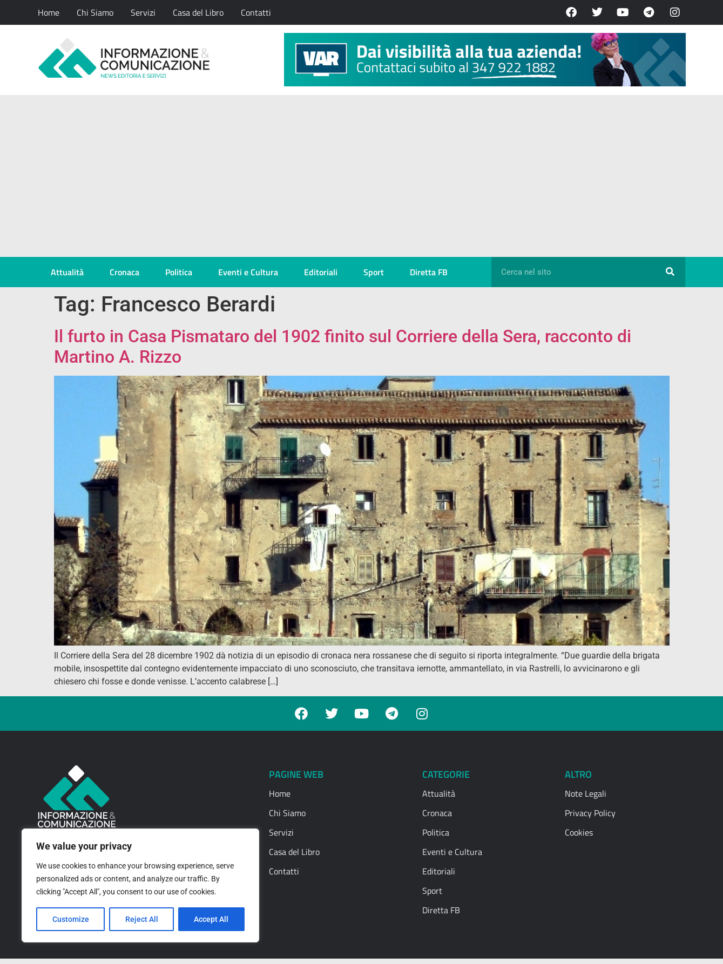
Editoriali (320, 272)
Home (48, 12)
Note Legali (585, 793)
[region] (140, 885)
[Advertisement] (361, 176)
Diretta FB (429, 272)
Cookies (579, 832)
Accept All (211, 919)
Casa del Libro (198, 12)
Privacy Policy (590, 812)
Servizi (143, 12)
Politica (178, 272)
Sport (373, 272)
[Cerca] (670, 272)
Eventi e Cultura (248, 272)
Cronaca (124, 272)
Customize (70, 919)
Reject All (141, 919)
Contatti (256, 12)
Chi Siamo (95, 12)
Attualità (67, 272)
